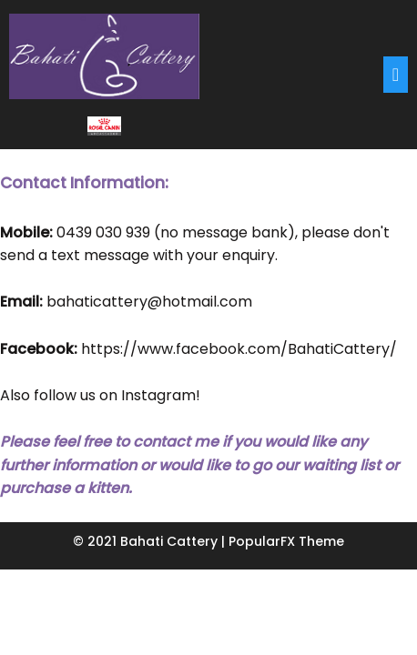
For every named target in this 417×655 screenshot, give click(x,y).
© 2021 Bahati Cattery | (151, 541)
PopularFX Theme (286, 541)
